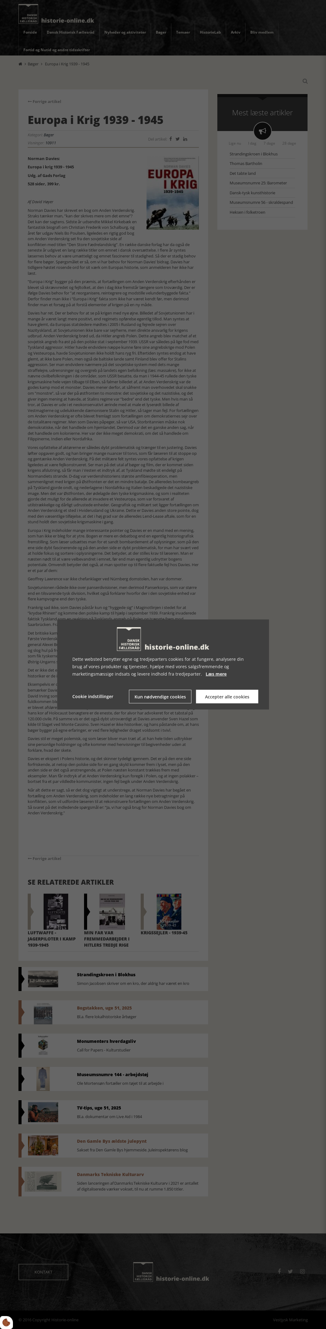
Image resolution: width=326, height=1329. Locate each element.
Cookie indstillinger (92, 696)
